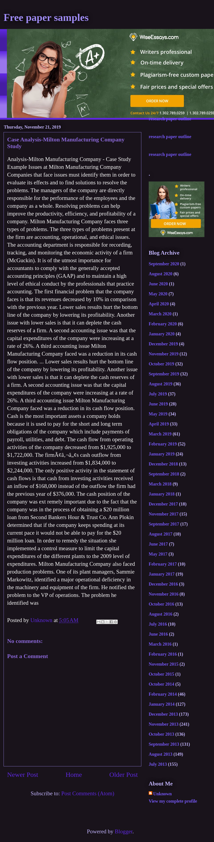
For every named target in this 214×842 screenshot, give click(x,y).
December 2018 (163, 463)
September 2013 (164, 744)
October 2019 (161, 363)
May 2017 (158, 554)
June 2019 (158, 403)
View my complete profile (173, 801)
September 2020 (164, 263)
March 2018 (160, 483)
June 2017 (158, 544)
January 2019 (162, 453)
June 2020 (158, 283)
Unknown (162, 793)
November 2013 (164, 724)
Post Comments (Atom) (87, 793)
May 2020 (158, 293)
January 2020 (162, 333)
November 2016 (164, 594)
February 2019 (163, 443)
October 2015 (161, 674)
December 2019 (163, 343)
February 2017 (163, 564)
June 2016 (158, 634)
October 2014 (161, 684)
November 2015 (164, 664)
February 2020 (163, 323)
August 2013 (160, 754)
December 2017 (163, 504)
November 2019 (164, 353)
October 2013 (161, 734)
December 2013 (163, 714)
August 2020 (160, 273)
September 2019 (164, 373)
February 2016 (163, 654)
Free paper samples (46, 17)
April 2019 (159, 423)
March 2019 (160, 433)
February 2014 (163, 694)
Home (74, 774)
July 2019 (158, 393)
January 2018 (162, 494)
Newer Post (22, 774)
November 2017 (164, 514)
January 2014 (162, 704)
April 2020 (159, 303)
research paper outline (170, 118)
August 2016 (160, 614)
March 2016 (160, 644)
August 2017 (160, 534)
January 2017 (162, 574)
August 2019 (160, 383)
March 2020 (160, 313)
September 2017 (164, 524)
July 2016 (158, 624)
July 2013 (158, 764)
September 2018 (164, 473)
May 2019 (158, 413)
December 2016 (163, 584)
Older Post (123, 774)
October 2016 (161, 604)
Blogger (123, 831)
